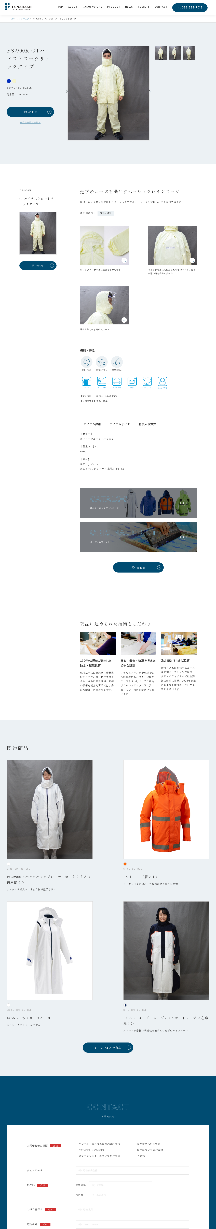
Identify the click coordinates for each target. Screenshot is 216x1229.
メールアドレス (42, 1001)
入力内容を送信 (108, 1092)
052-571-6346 (66, 1172)
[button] (149, 92)
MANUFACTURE (92, 7)
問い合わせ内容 (42, 1016)
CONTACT (161, 7)
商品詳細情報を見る (30, 122)
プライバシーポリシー (103, 1072)
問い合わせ (30, 112)
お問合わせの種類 (44, 908)
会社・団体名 (35, 932)
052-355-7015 (192, 7)
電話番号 (38, 986)
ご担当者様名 (41, 971)
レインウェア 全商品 (108, 810)
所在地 (37, 947)
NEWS (129, 7)
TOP (60, 7)
